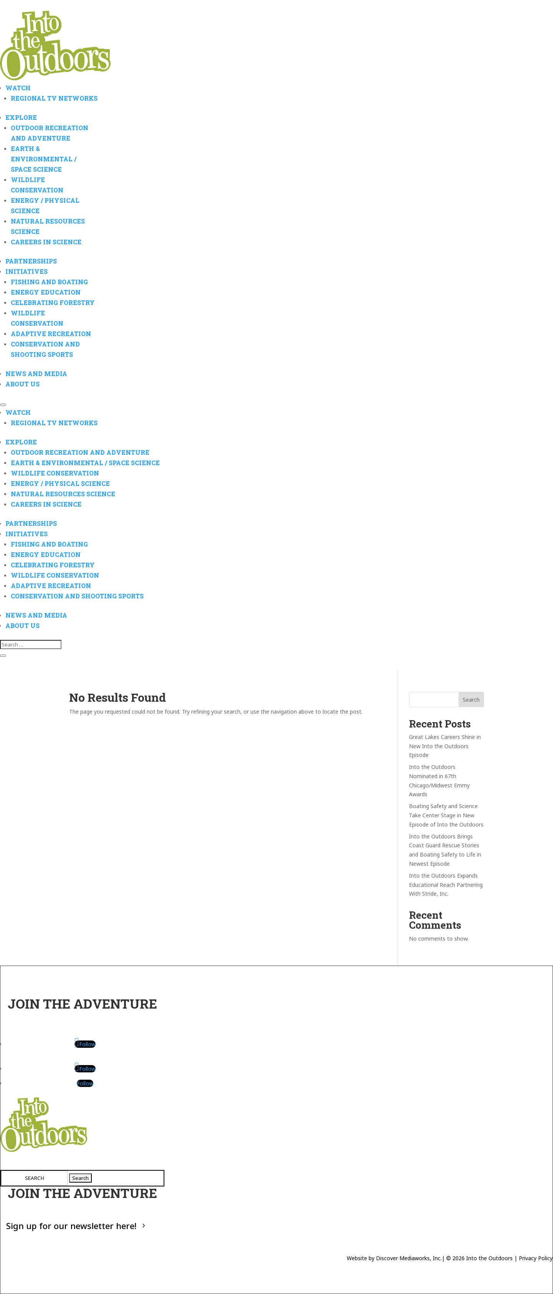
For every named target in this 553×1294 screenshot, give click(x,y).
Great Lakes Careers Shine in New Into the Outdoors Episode (445, 746)
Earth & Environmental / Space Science (43, 158)
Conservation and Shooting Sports (77, 596)
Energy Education (46, 292)
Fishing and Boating (49, 282)
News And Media (36, 373)
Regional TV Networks (54, 98)
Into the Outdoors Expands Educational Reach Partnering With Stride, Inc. (446, 885)
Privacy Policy (536, 1258)
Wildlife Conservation (55, 473)
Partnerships (31, 261)
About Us (22, 384)
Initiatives (26, 271)
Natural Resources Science (63, 494)
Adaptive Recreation (51, 334)
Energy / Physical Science (60, 483)
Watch (18, 88)
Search (471, 699)
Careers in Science (46, 242)
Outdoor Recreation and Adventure (80, 452)
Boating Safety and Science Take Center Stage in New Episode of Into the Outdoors (446, 815)
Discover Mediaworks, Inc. (409, 1258)
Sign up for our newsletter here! (71, 1225)
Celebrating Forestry (53, 302)
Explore (21, 117)
